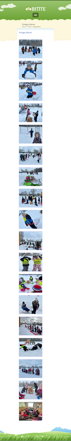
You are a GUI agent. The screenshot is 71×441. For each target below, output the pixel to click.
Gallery (30, 27)
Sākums (24, 27)
